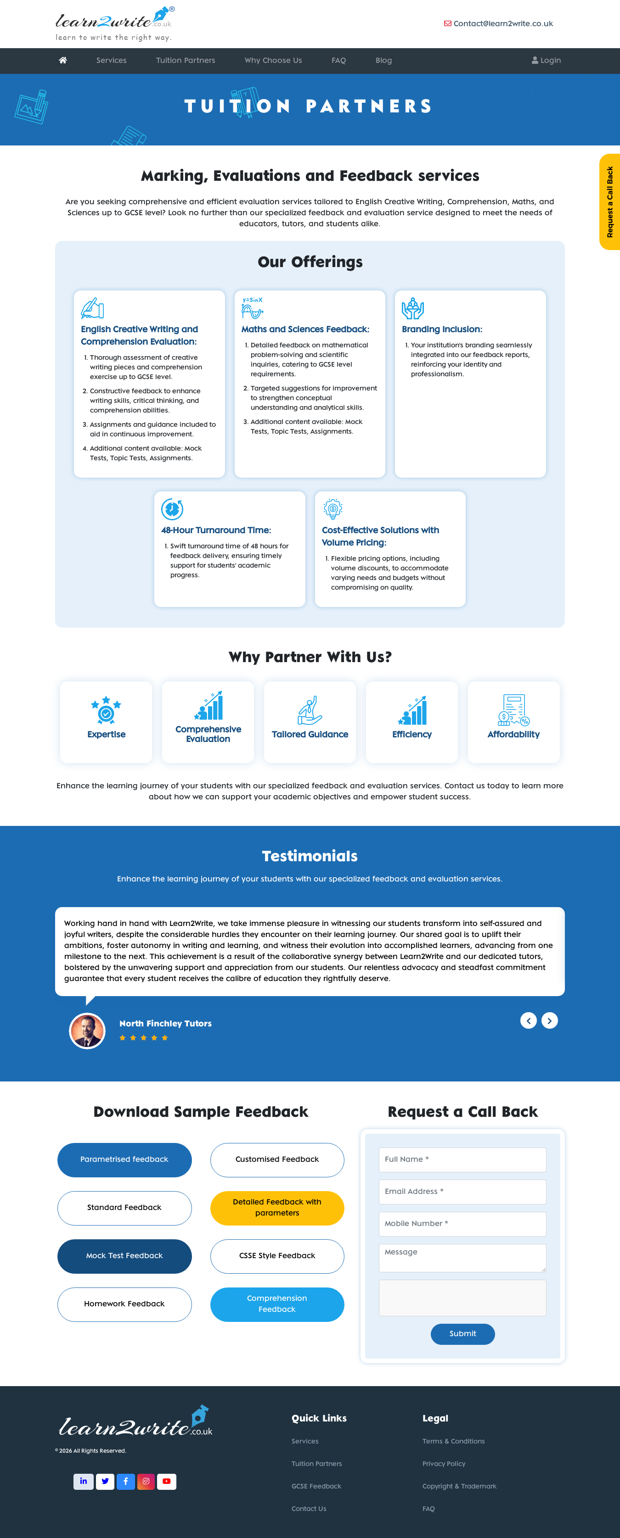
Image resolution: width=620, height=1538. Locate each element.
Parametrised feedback (124, 1159)
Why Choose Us (273, 60)
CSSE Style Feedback (277, 1256)
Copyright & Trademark (459, 1487)
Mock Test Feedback (124, 1256)
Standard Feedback (124, 1207)
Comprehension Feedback (277, 1304)
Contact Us (309, 1509)
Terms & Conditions (454, 1442)
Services (111, 60)
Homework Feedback (124, 1304)
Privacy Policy (444, 1464)
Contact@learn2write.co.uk (498, 24)
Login (546, 60)
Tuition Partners (185, 60)
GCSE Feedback (316, 1487)
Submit (463, 1334)
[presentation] (449, 1298)
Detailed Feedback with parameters (277, 1208)
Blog (384, 60)
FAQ (339, 60)
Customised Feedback (277, 1159)
